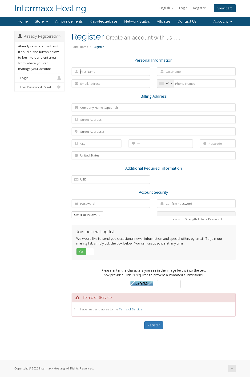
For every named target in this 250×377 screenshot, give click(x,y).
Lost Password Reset (39, 87)
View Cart (225, 8)
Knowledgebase (103, 21)
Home (23, 21)
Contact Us (186, 21)
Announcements (69, 21)
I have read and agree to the (110, 309)
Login (183, 8)
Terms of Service (130, 309)
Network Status (137, 21)
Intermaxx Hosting (50, 8)
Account (223, 21)
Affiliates (163, 21)
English (166, 8)
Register (199, 8)
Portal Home (80, 46)
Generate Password (87, 215)
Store (41, 21)
